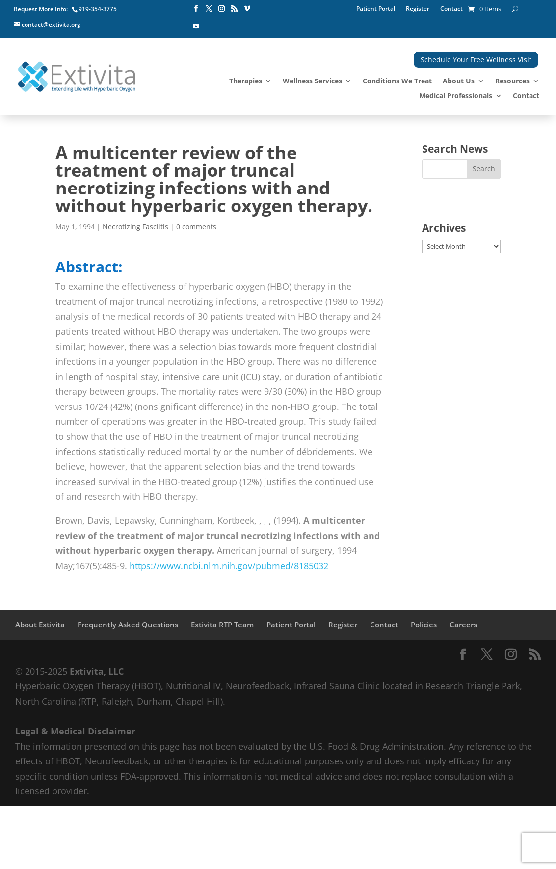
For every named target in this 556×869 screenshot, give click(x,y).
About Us (459, 81)
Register (417, 9)
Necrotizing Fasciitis (135, 226)
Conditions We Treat (397, 81)
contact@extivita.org (51, 24)
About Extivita (40, 624)
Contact (451, 9)
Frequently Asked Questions (128, 624)
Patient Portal (375, 9)
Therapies (245, 81)
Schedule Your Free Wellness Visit (476, 59)
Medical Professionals (455, 96)
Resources (512, 81)
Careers (463, 624)
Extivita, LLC (97, 671)
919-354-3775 (98, 9)
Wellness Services (312, 81)
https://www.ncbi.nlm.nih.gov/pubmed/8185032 (229, 565)
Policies (424, 624)
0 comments (196, 226)
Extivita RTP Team (222, 624)
